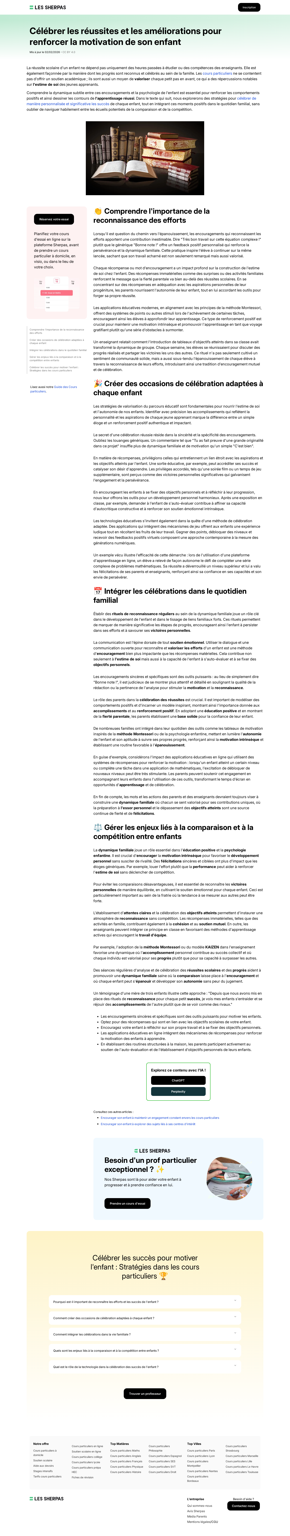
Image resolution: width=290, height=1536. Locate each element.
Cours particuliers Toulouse (242, 1472)
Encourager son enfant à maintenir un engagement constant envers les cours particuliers (160, 1118)
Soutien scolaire (42, 1460)
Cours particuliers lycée (86, 1462)
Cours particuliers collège (87, 1456)
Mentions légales (198, 1522)
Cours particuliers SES (162, 1461)
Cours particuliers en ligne (87, 1446)
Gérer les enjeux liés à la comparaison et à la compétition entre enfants (55, 358)
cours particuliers (217, 73)
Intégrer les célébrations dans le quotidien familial (58, 350)
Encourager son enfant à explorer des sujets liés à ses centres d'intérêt (148, 1124)
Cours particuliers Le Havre (242, 1466)
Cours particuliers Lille (239, 1461)
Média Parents (197, 1516)
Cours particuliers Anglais (125, 1455)
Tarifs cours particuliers (47, 1476)
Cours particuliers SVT (162, 1466)
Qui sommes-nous (199, 1506)
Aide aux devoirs (43, 1465)
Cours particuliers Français (126, 1461)
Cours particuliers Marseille (242, 1455)
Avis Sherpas (196, 1511)
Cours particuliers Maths (125, 1450)
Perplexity (178, 1091)
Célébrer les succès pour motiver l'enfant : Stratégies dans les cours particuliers (54, 369)
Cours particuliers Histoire (125, 1472)
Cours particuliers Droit (162, 1472)
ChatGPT (178, 1080)
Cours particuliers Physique (126, 1466)
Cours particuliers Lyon (201, 1455)
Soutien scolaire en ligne (86, 1451)
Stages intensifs (43, 1471)
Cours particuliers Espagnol (165, 1455)
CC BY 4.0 (69, 52)
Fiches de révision (82, 1477)
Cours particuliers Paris (201, 1450)
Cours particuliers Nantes (202, 1471)
